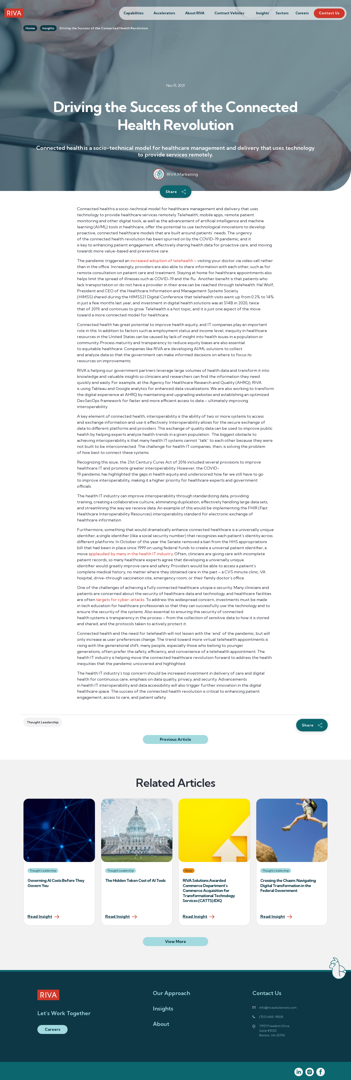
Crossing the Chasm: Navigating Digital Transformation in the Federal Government (288, 885)
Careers (302, 13)
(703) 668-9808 (271, 1017)
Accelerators (164, 13)
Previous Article (175, 739)
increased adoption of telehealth (161, 260)
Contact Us (329, 13)
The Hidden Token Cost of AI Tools (135, 880)
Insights (262, 13)
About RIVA (194, 13)
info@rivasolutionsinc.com (278, 1008)
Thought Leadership (42, 722)
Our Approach (171, 993)
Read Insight (40, 917)
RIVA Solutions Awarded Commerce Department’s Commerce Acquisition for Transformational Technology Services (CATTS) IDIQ (209, 890)
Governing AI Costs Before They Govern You (56, 883)
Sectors (282, 13)
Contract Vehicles (229, 13)
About (161, 1024)
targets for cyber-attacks (120, 599)
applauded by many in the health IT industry (131, 553)
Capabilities (133, 13)
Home (30, 28)
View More (186, 941)
